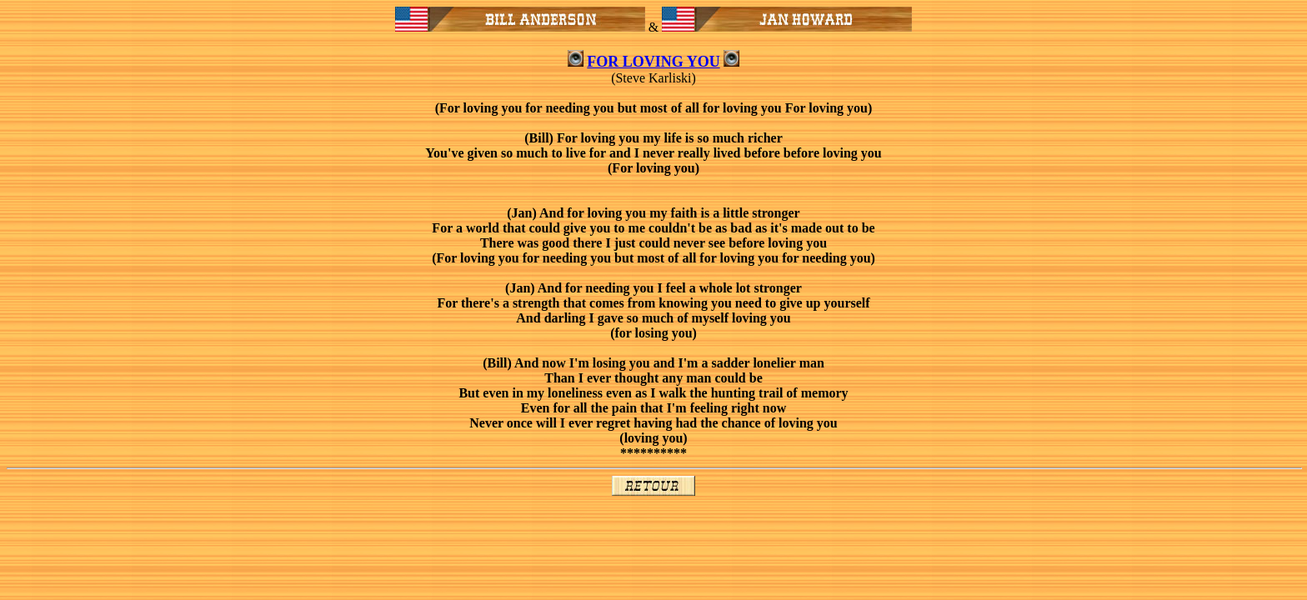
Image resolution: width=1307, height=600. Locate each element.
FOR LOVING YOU (653, 61)
